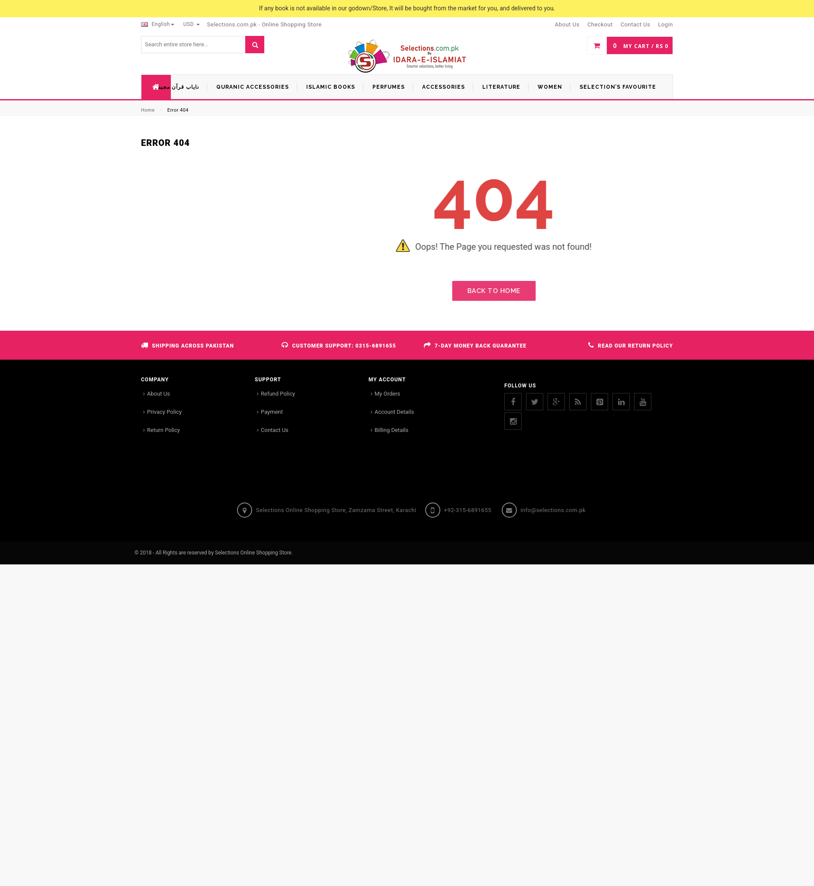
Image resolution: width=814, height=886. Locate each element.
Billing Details (391, 430)
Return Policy (163, 430)
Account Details (394, 412)
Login (665, 24)
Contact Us (274, 430)
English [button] (157, 24)
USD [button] (191, 24)
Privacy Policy (164, 412)
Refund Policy (278, 393)
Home (148, 110)
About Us (158, 393)
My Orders (387, 393)
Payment (272, 412)
